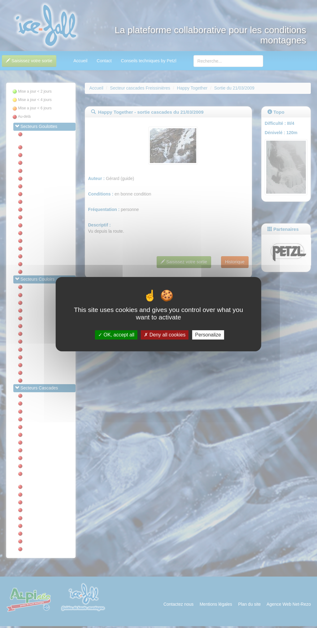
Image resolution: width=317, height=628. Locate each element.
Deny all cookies (164, 334)
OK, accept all (116, 334)
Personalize (208, 334)
